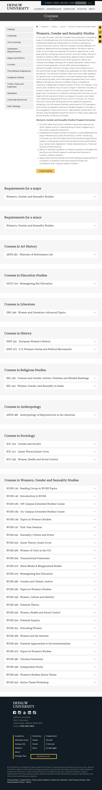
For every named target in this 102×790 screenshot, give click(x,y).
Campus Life (69, 9)
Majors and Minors (16, 58)
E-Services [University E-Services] (50, 744)
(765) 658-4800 (27, 726)
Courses (11, 64)
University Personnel (17, 100)
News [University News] (34, 748)
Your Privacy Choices (77, 780)
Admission (12, 93)
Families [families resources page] (56, 3)
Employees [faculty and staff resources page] (64, 3)
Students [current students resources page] (48, 3)
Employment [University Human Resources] (51, 736)
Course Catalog (45, 171)
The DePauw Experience (19, 71)
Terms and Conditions (41, 780)
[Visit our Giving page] (100, 41)
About (92, 9)
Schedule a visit (43, 756)
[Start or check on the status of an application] (100, 32)
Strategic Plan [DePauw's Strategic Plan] (20, 756)
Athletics (82, 9)
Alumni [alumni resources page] (72, 3)
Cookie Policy (25, 780)
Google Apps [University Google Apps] (51, 748)
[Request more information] (100, 37)
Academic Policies (15, 77)
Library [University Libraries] (35, 740)
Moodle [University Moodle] (49, 740)
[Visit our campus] (100, 28)
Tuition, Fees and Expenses (15, 85)
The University (14, 42)
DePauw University (18, 7)
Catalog (11, 29)
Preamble (12, 36)
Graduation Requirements (14, 50)
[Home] (37, 26)
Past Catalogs (13, 106)
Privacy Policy (12, 780)
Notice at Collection (59, 780)
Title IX (28, 782)
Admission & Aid (54, 9)
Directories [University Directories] (36, 736)
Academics (39, 9)
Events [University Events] (35, 744)
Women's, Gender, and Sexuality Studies (30, 196)
